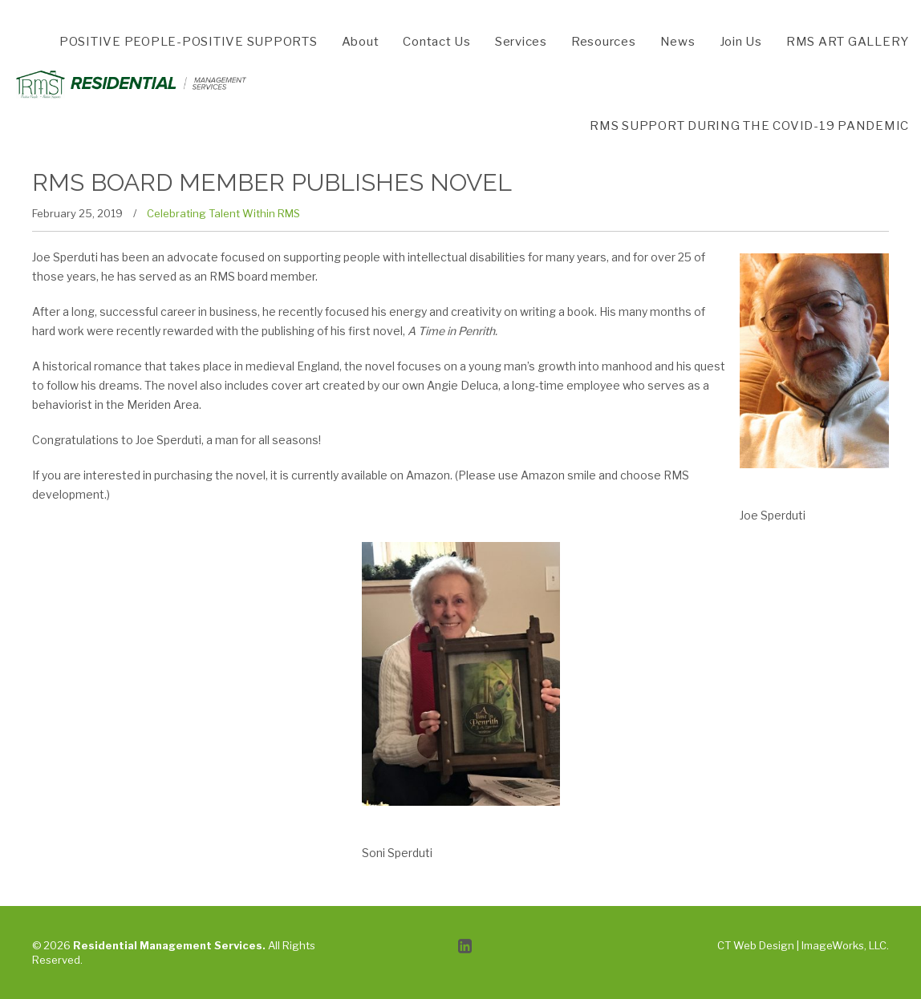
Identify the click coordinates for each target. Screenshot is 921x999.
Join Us (741, 41)
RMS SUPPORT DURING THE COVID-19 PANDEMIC (749, 126)
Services (521, 41)
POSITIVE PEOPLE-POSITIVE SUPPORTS (188, 41)
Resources (603, 41)
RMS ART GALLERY (847, 41)
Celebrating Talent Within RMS (223, 213)
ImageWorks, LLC (844, 945)
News (678, 41)
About (360, 41)
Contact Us (437, 41)
